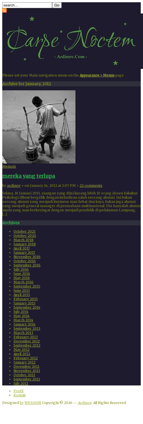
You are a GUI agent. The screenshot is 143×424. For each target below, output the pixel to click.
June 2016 (22, 274)
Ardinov (84, 403)
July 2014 (21, 311)
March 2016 (23, 282)
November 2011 (27, 371)
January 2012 (24, 362)
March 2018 (23, 240)
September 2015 (27, 286)
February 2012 (26, 358)
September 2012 (27, 345)
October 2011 (24, 375)
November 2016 (27, 257)
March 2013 (23, 333)
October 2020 (25, 236)
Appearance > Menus (97, 75)
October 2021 (24, 231)
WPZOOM (32, 403)
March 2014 (23, 320)
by (22, 403)
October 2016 (25, 261)
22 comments (91, 185)
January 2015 (24, 303)
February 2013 (26, 337)
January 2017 (24, 252)
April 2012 (22, 354)
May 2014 (22, 316)
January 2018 (25, 244)
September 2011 (27, 379)
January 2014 (24, 324)
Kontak (20, 395)
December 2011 (26, 366)
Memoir (9, 166)
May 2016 (22, 278)
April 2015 (22, 295)
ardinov (14, 185)
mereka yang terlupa (28, 176)
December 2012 (27, 341)
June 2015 (22, 290)
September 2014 (27, 307)
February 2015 (26, 299)
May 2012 (22, 349)
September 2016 (27, 265)
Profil (18, 391)
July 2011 (21, 383)
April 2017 (22, 248)
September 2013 (27, 328)
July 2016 (21, 269)
